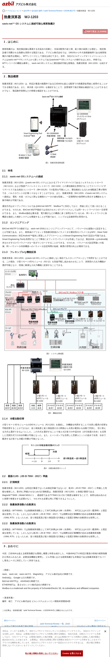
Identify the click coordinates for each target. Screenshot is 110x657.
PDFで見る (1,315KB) (96, 31)
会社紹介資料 (37, 11)
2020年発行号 (69, 11)
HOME (3, 10)
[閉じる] (105, 633)
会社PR (26, 11)
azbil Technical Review (53, 11)
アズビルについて (14, 11)
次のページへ (90, 625)
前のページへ (19, 623)
